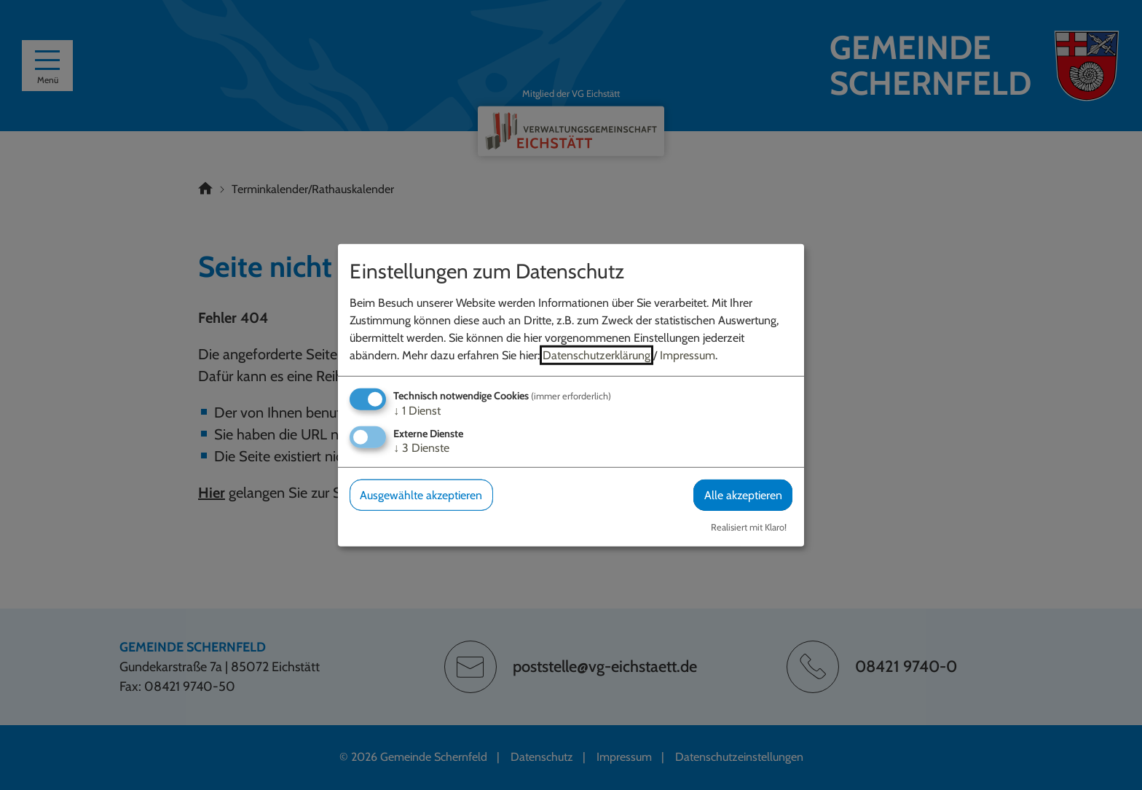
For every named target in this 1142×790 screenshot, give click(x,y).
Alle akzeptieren (743, 495)
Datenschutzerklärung (596, 355)
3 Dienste (421, 448)
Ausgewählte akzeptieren (421, 495)
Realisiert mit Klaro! (749, 527)
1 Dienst (417, 411)
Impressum (687, 355)
